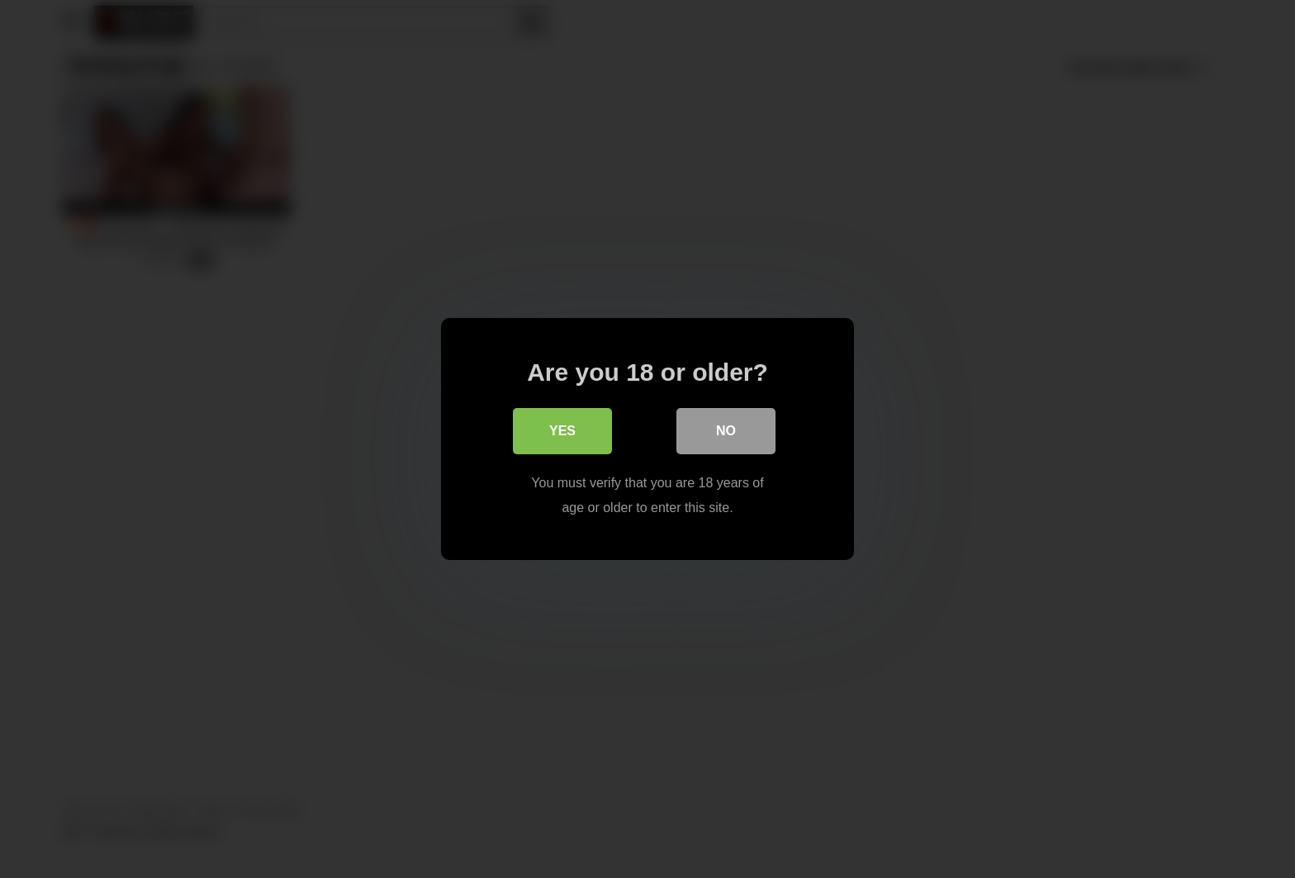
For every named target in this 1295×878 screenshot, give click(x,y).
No (726, 431)
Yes (562, 431)
